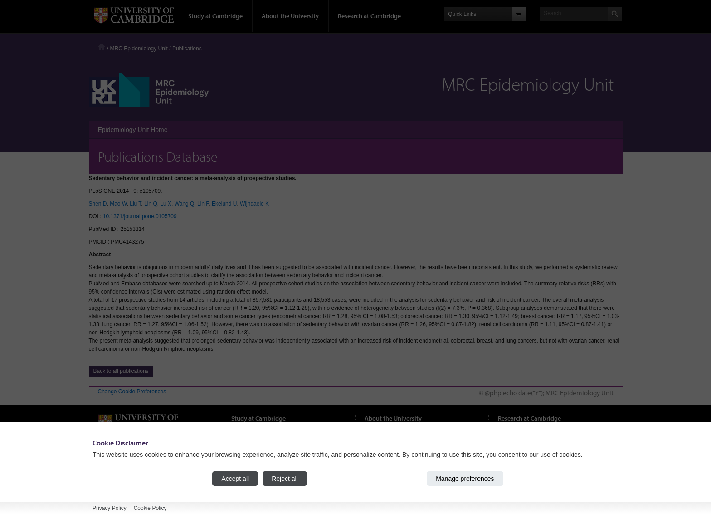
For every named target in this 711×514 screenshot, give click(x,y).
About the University (290, 16)
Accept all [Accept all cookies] (235, 478)
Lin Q (150, 204)
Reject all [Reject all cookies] (285, 478)
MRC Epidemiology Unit (139, 48)
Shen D (98, 204)
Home (102, 46)
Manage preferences (465, 478)
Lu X (165, 204)
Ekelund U (224, 204)
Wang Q (185, 204)
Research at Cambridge (369, 16)
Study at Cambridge (215, 16)
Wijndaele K (254, 204)
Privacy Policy (110, 508)
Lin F (203, 204)
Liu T (135, 204)
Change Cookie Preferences (132, 391)
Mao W (118, 204)
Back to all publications (121, 371)
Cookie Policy (150, 508)
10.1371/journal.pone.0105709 (140, 216)
